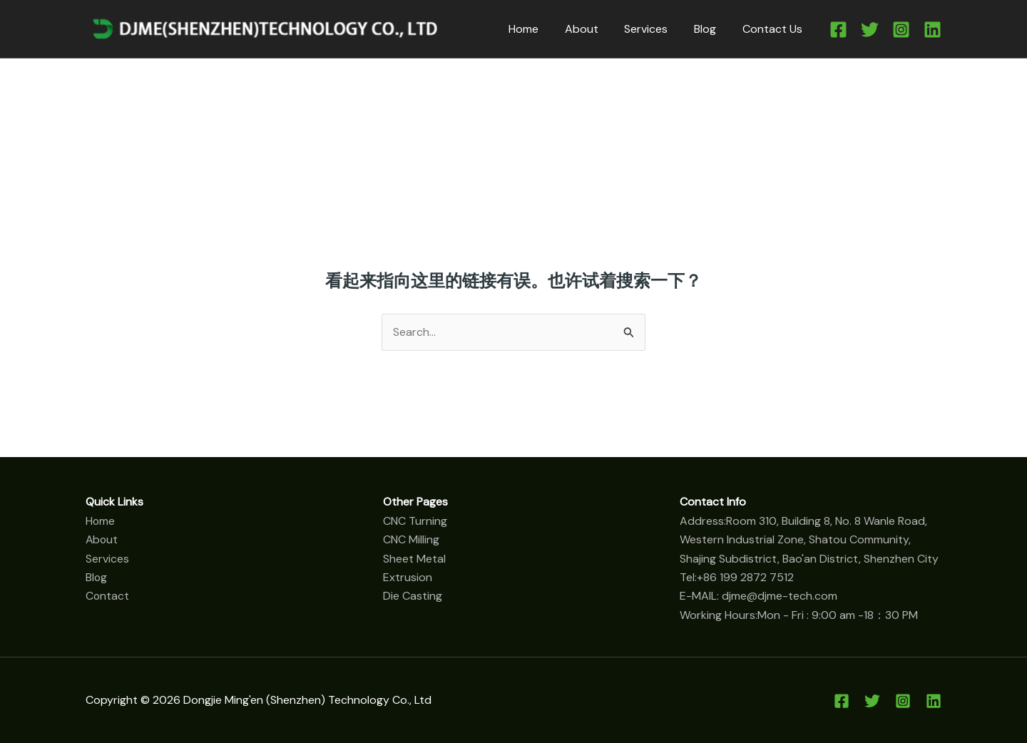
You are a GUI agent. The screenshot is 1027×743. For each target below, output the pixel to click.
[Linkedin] (932, 30)
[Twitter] (870, 30)
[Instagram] (901, 30)
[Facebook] (838, 30)
